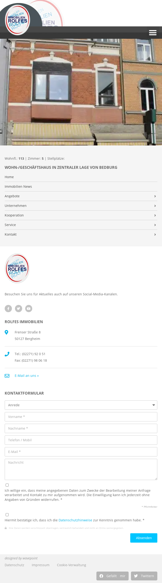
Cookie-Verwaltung (71, 565)
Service (10, 225)
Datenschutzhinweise (75, 520)
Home (9, 177)
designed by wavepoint (21, 558)
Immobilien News (18, 186)
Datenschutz (14, 565)
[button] (112, 576)
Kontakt (11, 234)
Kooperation (14, 215)
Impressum (40, 565)
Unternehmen (16, 206)
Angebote (12, 196)
